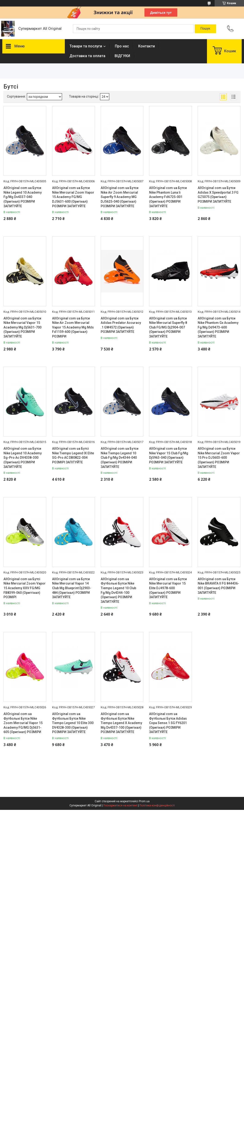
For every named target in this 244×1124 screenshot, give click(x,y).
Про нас (122, 46)
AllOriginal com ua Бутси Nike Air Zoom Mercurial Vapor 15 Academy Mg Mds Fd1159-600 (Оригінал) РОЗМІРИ (73, 327)
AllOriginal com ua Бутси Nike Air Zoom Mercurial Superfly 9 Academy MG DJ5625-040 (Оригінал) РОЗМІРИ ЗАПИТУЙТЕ (119, 197)
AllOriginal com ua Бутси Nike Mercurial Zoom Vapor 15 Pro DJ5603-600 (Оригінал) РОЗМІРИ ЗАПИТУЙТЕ (219, 457)
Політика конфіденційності (157, 805)
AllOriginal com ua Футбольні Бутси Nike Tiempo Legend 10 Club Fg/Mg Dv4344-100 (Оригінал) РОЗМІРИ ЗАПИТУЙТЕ (118, 590)
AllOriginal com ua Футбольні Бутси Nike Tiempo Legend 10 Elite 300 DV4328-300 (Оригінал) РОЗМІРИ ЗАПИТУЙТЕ (73, 723)
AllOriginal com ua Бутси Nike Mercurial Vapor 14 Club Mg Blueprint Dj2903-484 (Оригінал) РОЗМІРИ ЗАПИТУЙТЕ (71, 588)
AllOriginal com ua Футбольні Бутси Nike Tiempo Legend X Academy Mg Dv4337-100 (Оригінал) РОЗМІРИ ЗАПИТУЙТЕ (121, 723)
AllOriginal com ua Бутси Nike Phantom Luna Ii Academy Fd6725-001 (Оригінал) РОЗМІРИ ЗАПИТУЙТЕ (168, 197)
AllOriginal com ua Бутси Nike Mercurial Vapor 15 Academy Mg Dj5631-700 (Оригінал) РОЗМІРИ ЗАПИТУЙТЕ (22, 327)
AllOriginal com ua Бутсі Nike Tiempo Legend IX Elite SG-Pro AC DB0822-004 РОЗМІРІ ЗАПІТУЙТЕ (73, 455)
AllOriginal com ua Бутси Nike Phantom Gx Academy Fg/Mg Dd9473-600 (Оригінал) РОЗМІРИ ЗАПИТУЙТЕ (218, 327)
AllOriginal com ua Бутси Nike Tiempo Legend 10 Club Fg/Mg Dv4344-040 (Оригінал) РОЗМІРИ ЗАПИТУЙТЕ (119, 457)
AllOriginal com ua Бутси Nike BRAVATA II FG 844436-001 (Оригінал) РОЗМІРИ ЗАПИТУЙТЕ (218, 586)
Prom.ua (144, 801)
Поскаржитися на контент (120, 805)
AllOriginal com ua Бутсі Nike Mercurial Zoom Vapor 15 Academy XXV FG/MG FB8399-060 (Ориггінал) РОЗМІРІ (24, 588)
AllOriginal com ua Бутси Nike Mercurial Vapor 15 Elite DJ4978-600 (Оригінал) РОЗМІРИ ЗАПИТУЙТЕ (168, 588)
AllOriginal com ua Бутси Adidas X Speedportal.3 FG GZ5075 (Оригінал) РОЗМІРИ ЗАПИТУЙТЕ (218, 194)
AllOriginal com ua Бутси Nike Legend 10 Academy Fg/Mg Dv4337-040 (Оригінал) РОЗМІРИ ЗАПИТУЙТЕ (22, 197)
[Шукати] (205, 28)
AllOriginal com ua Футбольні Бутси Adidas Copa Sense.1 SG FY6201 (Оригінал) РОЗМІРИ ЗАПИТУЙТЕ (168, 723)
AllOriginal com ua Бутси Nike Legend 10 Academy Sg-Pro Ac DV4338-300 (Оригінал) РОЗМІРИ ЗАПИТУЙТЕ (22, 457)
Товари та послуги (85, 46)
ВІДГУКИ (122, 56)
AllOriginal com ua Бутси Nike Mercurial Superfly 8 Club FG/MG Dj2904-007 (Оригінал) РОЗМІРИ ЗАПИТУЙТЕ (168, 327)
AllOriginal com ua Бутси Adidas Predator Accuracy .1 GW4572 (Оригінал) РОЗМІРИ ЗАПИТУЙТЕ (121, 325)
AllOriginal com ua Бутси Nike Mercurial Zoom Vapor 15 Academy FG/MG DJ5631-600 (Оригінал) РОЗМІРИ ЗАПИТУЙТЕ (73, 197)
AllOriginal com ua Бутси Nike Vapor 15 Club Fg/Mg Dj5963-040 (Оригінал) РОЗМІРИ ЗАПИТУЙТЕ (168, 455)
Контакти (146, 46)
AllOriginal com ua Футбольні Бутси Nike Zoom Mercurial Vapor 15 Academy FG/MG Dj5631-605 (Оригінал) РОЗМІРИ (23, 723)
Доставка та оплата (87, 56)
